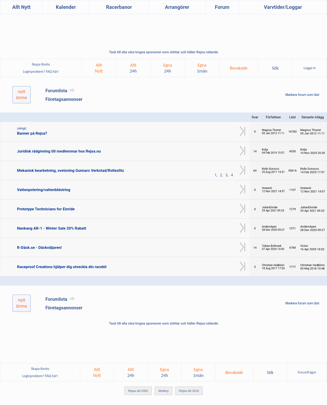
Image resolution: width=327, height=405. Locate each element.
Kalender (66, 7)
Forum (222, 7)
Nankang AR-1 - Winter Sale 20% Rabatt (51, 228)
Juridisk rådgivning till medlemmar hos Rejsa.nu (59, 151)
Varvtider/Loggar (283, 7)
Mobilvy (163, 391)
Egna (167, 68)
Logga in (310, 68)
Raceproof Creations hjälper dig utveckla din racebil (62, 266)
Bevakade (239, 68)
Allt (133, 68)
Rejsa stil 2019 (189, 391)
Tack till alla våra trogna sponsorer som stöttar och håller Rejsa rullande (163, 52)
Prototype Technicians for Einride (46, 209)
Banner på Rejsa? (32, 133)
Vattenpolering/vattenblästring (43, 189)
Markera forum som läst (302, 95)
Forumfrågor (307, 372)
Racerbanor (119, 7)
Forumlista (61, 90)
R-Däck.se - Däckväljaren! (39, 247)
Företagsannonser (63, 99)
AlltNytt (99, 68)
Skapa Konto (41, 64)
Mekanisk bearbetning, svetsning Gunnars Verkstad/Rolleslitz (70, 170)
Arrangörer (177, 7)
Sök (275, 68)
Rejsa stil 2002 (138, 391)
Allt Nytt (21, 7)
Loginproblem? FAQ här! (41, 71)
